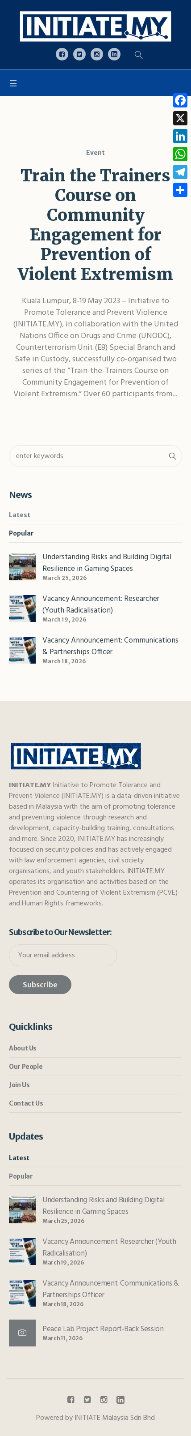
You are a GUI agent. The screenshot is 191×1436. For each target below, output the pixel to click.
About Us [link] (23, 1048)
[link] (95, 26)
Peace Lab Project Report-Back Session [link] (103, 1329)
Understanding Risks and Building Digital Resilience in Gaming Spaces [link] (106, 563)
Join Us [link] (19, 1085)
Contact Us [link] (26, 1103)
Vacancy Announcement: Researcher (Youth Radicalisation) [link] (100, 605)
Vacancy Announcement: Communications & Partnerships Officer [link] (110, 646)
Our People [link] (25, 1067)
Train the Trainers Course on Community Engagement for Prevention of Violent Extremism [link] (95, 225)
